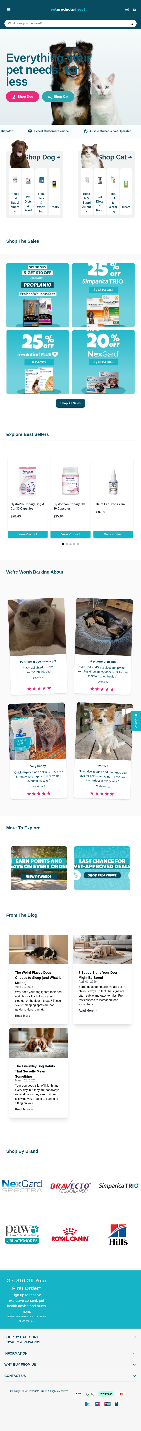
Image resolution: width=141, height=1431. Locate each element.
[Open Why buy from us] (70, 1364)
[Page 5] (78, 544)
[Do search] (133, 23)
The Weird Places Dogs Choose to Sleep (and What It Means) (38, 978)
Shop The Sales (22, 241)
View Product (27, 534)
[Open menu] (8, 9)
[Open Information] (70, 1353)
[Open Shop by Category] (70, 1337)
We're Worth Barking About (34, 572)
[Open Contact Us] (70, 1375)
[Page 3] (70, 544)
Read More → (24, 1015)
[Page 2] (67, 544)
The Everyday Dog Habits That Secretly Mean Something (35, 1071)
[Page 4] (74, 544)
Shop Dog (22, 97)
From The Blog (21, 915)
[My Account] (128, 9)
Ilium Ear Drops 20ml (111, 504)
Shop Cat (58, 97)
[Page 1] (63, 544)
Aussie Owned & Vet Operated (115, 131)
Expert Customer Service (56, 131)
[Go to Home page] (69, 9)
